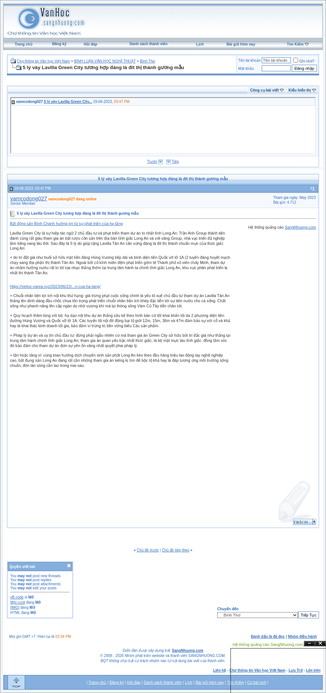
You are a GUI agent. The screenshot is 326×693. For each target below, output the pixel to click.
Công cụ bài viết (264, 90)
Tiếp (175, 162)
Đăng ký (59, 44)
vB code (17, 597)
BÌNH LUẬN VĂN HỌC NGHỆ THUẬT (105, 61)
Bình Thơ (147, 61)
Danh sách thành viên (148, 44)
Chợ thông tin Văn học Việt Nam (43, 61)
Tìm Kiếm (295, 44)
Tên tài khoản (249, 60)
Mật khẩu (246, 69)
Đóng (320, 643)
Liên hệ (219, 670)
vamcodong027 (28, 198)
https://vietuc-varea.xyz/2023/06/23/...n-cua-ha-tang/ (55, 286)
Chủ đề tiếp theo (175, 550)
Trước (152, 162)
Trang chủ (23, 44)
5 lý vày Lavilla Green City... (68, 102)
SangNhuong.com (300, 227)
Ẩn (309, 643)
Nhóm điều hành (302, 637)
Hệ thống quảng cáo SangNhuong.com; (268, 644)
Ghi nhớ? (303, 61)
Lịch (200, 44)
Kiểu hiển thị (300, 90)
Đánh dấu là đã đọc (268, 637)
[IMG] (14, 608)
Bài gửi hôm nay (240, 44)
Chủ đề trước (148, 550)
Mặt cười (17, 602)
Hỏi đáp (90, 44)
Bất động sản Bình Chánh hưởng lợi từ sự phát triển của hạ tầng (66, 223)
